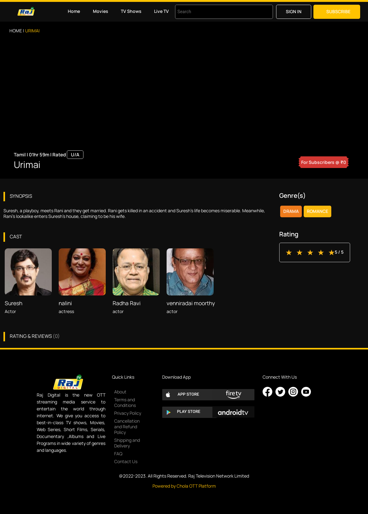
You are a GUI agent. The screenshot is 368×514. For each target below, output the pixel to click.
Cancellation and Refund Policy (127, 426)
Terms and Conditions (125, 402)
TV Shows (131, 11)
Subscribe (338, 11)
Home (74, 11)
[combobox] (216, 12)
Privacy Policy (127, 413)
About (120, 392)
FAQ (118, 454)
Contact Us (125, 461)
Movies (100, 11)
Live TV (161, 11)
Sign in (293, 11)
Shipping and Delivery (127, 443)
